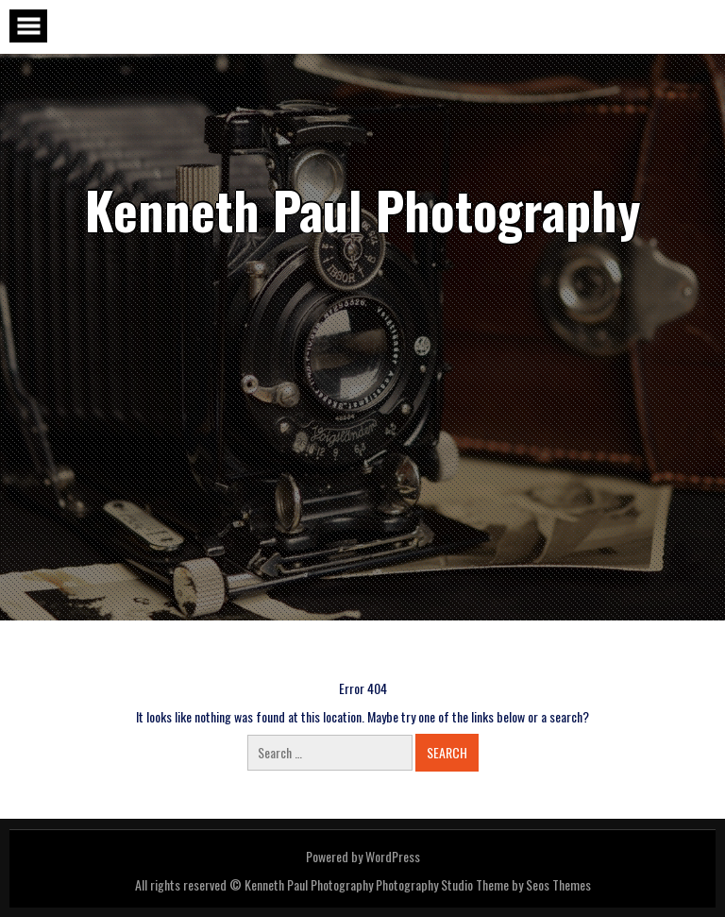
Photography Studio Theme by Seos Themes (483, 884)
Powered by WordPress (363, 856)
